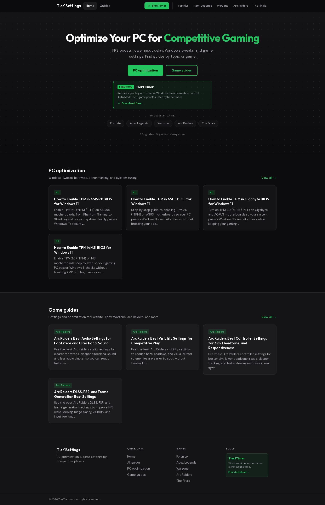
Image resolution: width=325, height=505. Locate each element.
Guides (105, 6)
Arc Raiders (240, 5)
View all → (268, 178)
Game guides (182, 70)
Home (90, 6)
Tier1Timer (156, 5)
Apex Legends (203, 5)
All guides (134, 462)
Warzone (222, 5)
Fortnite (183, 5)
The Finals (259, 5)
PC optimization (145, 70)
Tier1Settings (69, 5)
